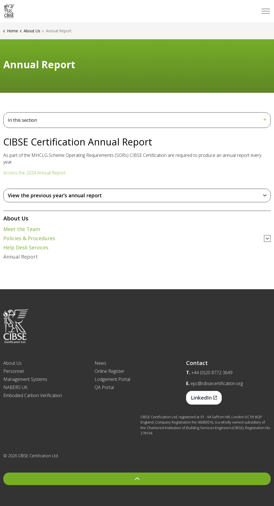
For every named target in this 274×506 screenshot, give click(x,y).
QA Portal (104, 387)
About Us (15, 218)
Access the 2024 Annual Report (34, 173)
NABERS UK (15, 387)
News (100, 363)
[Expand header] (265, 11)
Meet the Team (21, 229)
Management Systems (25, 379)
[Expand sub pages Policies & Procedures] (267, 238)
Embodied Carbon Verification (32, 395)
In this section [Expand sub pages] (137, 120)
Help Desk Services (25, 247)
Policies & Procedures (29, 238)
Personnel (13, 371)
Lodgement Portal (112, 379)
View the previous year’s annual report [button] (55, 195)
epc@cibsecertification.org (217, 383)
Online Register (109, 371)
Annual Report (20, 256)
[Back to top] (137, 479)
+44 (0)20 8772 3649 (212, 372)
